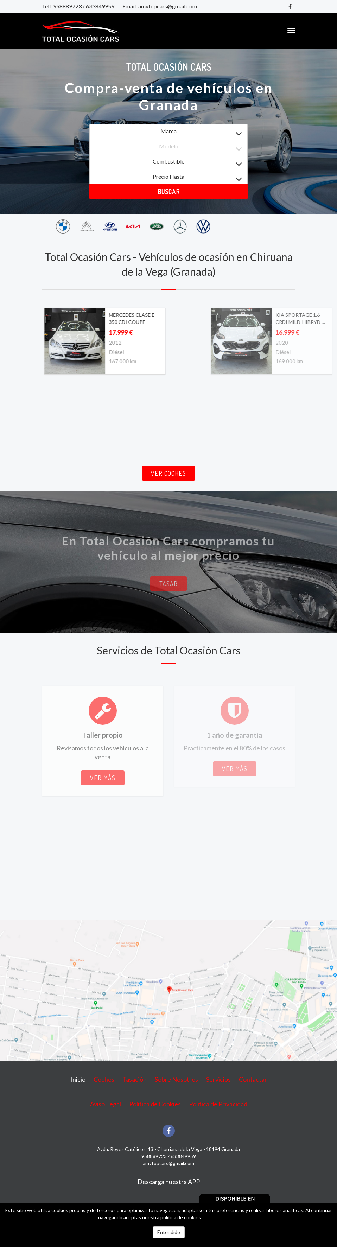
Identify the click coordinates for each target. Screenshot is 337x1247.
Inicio (77, 1079)
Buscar (169, 192)
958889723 (67, 6)
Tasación (134, 1079)
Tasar (168, 584)
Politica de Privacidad (218, 1104)
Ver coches (168, 473)
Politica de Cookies (155, 1104)
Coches (104, 1079)
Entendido (168, 1232)
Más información (221, 1217)
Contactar (253, 1079)
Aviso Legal (105, 1104)
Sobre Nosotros (176, 1079)
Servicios (218, 1079)
